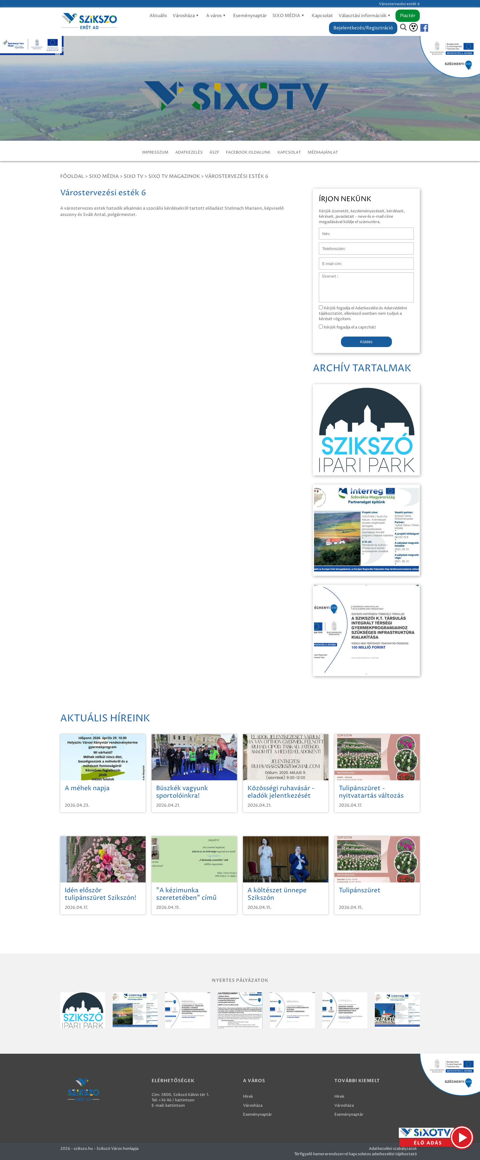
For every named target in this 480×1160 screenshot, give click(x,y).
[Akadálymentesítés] (413, 27)
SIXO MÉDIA (289, 16)
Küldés (366, 342)
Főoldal (72, 176)
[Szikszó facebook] (419, 28)
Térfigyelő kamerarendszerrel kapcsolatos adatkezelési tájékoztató (355, 1154)
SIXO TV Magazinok (174, 176)
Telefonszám (330, 245)
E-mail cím (328, 260)
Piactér (407, 16)
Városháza (186, 16)
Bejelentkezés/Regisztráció (363, 28)
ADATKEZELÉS (189, 152)
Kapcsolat (322, 16)
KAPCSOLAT (289, 152)
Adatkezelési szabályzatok (393, 1148)
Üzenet (326, 275)
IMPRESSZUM (155, 152)
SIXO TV (133, 176)
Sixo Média (104, 176)
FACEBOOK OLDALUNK (248, 152)
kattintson (175, 1105)
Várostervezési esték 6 (236, 176)
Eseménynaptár (250, 16)
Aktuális (158, 16)
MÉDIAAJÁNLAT (323, 152)
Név (323, 230)
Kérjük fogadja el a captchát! (347, 327)
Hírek (248, 1096)
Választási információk (365, 16)
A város (216, 16)
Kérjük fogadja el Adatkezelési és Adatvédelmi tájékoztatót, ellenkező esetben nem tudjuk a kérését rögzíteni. (363, 313)
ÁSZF (214, 152)
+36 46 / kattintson (176, 1100)
